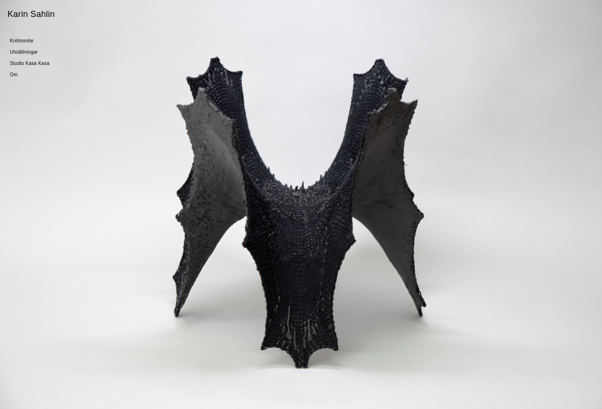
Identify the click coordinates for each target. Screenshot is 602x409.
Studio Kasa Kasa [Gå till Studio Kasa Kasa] (29, 63)
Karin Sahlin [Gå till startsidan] (31, 14)
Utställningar (24, 52)
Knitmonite (21, 40)
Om (14, 74)
